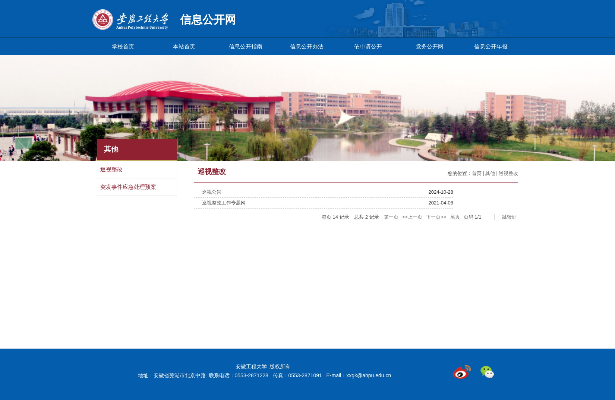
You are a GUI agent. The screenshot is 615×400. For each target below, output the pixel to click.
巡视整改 (111, 169)
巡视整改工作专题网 (224, 203)
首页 (477, 173)
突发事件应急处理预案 (128, 187)
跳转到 (510, 217)
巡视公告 (211, 192)
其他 (490, 173)
